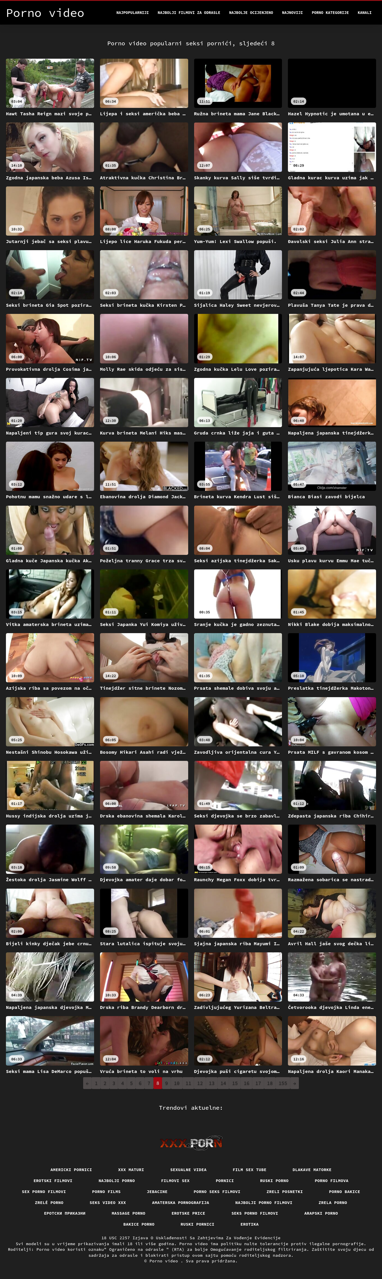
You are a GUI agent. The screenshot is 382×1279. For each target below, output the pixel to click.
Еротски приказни (64, 1213)
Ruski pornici (198, 1224)
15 (235, 1083)
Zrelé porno (49, 1202)
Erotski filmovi (53, 1180)
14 (223, 1083)
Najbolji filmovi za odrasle (189, 12)
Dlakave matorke (312, 1169)
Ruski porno (274, 1180)
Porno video (165, 1261)
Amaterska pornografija (180, 1202)
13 (212, 1083)
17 (258, 1083)
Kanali (365, 12)
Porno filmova (331, 1180)
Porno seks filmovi (217, 1191)
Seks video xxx (108, 1202)
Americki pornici (71, 1169)
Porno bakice (344, 1191)
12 (200, 1083)
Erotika (249, 1224)
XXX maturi (131, 1169)
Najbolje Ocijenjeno (251, 12)
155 (283, 1083)
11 (188, 1083)
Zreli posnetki (285, 1191)
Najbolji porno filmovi (264, 1202)
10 (177, 1083)
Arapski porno (321, 1213)
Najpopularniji (132, 12)
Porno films (106, 1191)
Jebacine (157, 1191)
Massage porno (128, 1213)
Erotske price (188, 1213)
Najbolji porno (117, 1180)
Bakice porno (139, 1224)
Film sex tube (250, 1169)
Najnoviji (292, 12)
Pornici (225, 1180)
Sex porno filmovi (44, 1191)
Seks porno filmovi (255, 1213)
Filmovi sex (175, 1180)
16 (246, 1083)
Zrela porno (332, 1202)
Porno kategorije (330, 12)
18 (270, 1083)
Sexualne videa (188, 1169)
